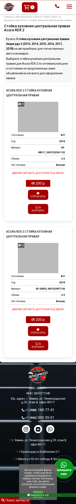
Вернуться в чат (38, 495)
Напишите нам (64, 469)
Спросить (37, 195)
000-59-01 (39, 417)
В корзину (38, 209)
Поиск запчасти (15, 500)
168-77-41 (39, 410)
